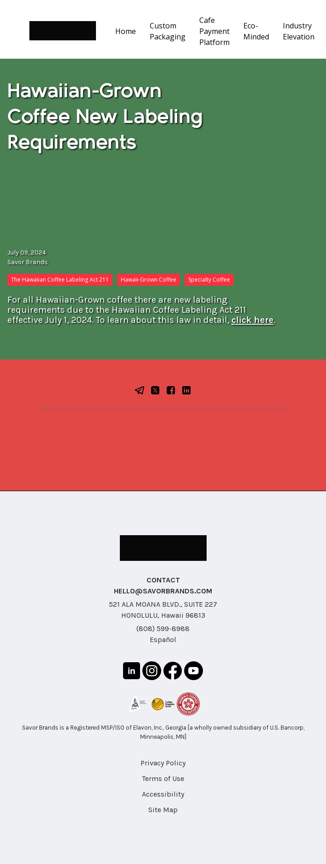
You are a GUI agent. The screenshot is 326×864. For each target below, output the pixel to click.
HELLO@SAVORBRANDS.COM (163, 591)
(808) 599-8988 (163, 628)
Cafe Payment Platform (214, 31)
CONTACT (163, 580)
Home (125, 31)
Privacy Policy (163, 763)
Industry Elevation (299, 31)
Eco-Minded (256, 31)
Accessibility (163, 794)
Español (163, 639)
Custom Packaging (167, 31)
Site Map (163, 809)
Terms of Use (163, 778)
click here (252, 320)
